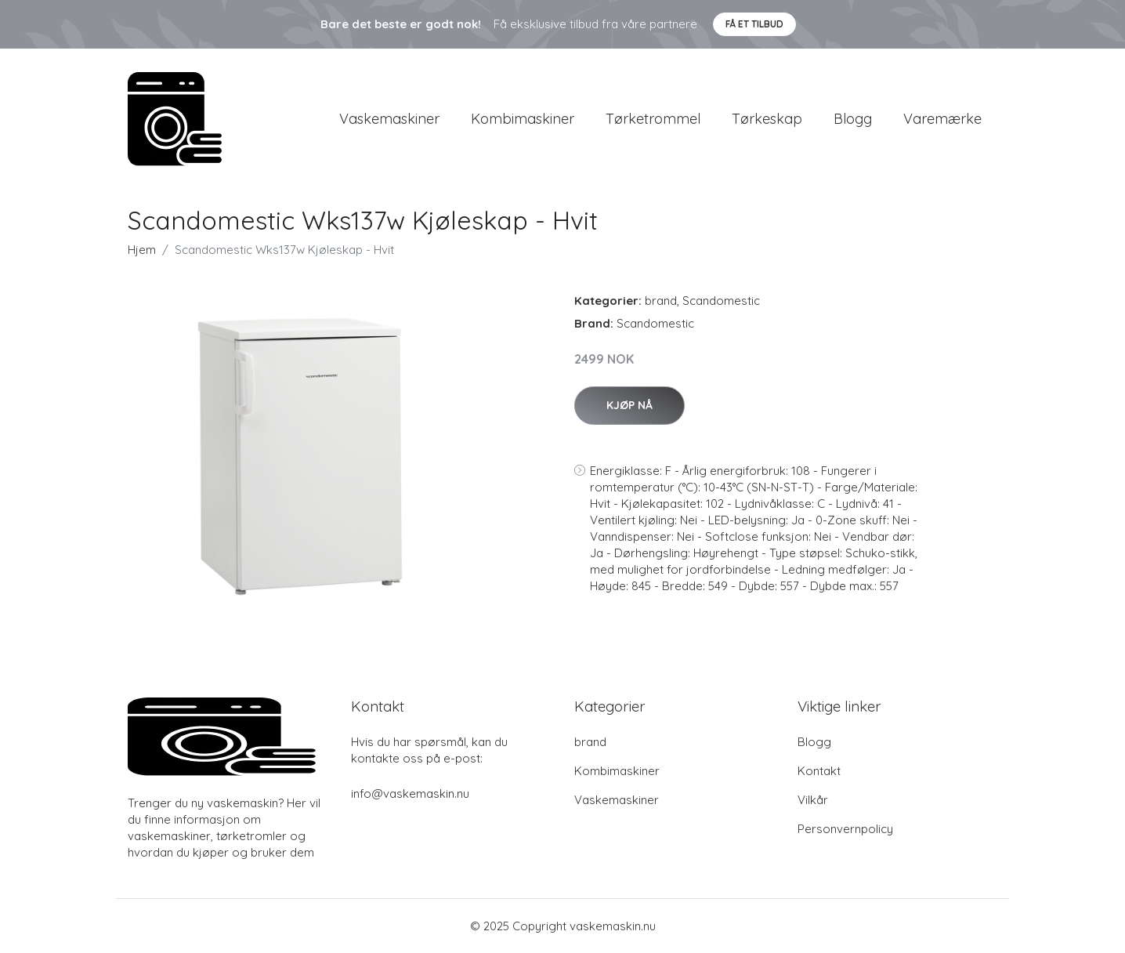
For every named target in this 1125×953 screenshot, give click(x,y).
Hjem (142, 249)
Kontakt (819, 770)
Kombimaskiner (522, 119)
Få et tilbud (754, 24)
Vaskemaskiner (389, 119)
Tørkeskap (767, 119)
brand (661, 300)
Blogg (853, 119)
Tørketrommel (653, 119)
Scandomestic (721, 300)
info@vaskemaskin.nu (410, 793)
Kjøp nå (629, 405)
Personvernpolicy (845, 828)
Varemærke (942, 119)
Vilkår (813, 799)
